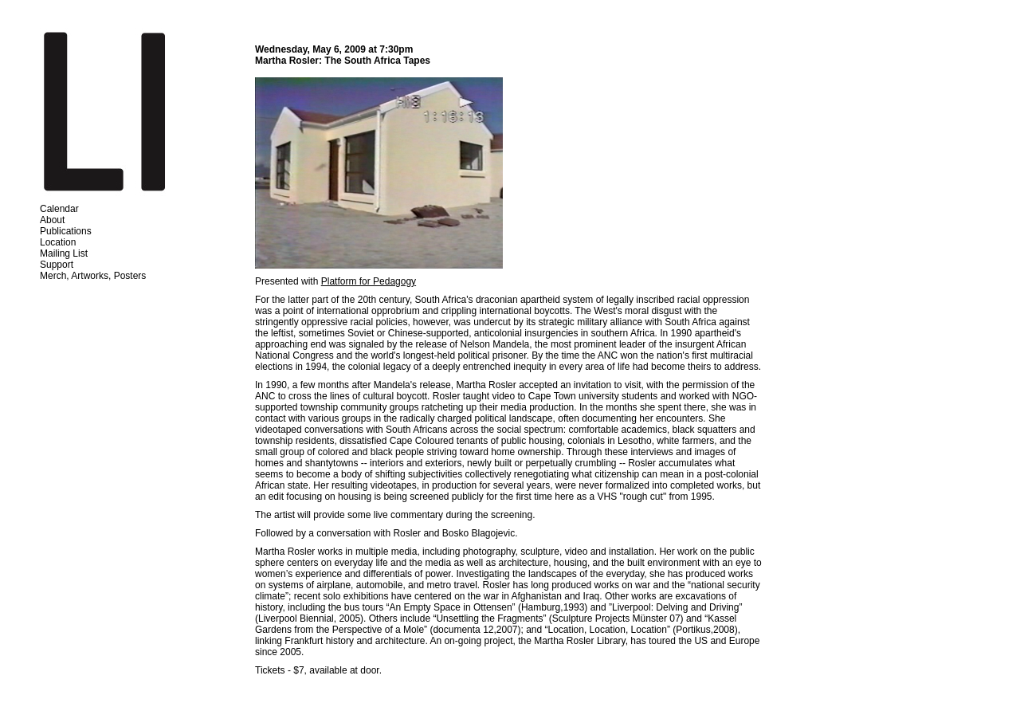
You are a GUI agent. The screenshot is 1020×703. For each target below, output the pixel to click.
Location (58, 242)
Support (56, 264)
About (52, 220)
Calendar (59, 208)
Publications (66, 231)
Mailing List (64, 253)
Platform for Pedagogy (368, 281)
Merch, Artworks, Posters (93, 275)
